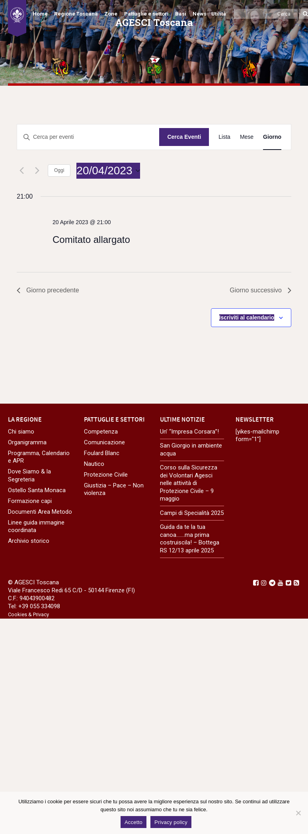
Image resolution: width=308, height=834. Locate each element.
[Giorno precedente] (21, 170)
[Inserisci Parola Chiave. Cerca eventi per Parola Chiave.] (88, 137)
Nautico (94, 463)
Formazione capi (30, 501)
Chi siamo (21, 431)
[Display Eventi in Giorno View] (272, 137)
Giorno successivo (260, 290)
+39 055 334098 (39, 606)
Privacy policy (170, 822)
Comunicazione (104, 442)
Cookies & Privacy (28, 614)
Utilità (218, 14)
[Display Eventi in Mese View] (246, 137)
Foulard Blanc (101, 453)
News (200, 14)
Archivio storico (28, 540)
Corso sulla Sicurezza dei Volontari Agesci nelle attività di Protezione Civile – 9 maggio (188, 483)
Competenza (101, 431)
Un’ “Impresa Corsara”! (189, 431)
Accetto (133, 822)
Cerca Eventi (184, 137)
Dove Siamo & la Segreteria (29, 475)
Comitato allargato (91, 239)
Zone (110, 14)
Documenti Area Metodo (40, 511)
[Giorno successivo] (37, 170)
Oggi (59, 170)
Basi (180, 14)
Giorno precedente (48, 290)
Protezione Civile (106, 474)
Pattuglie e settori (146, 14)
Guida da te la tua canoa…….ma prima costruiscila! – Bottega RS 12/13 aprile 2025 (189, 538)
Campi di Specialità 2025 (192, 513)
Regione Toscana (76, 14)
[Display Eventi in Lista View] (224, 137)
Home (40, 14)
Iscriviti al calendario (247, 317)
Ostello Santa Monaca (37, 490)
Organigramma (27, 442)
